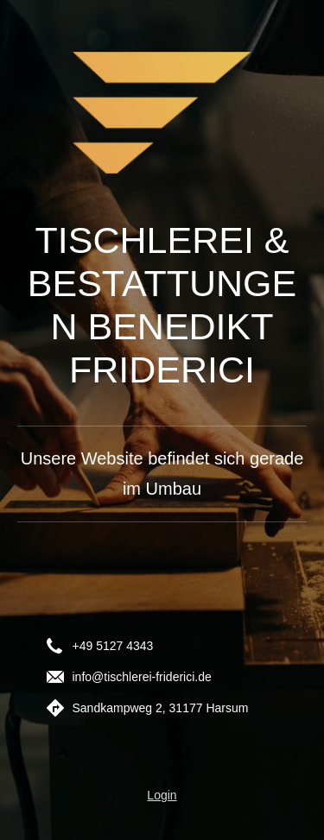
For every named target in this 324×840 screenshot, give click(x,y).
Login (161, 795)
